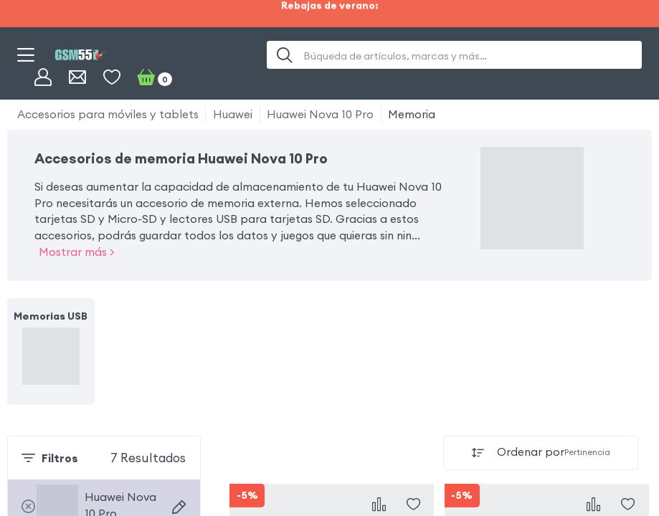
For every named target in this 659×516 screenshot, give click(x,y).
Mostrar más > (77, 251)
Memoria (411, 114)
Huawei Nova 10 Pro (320, 114)
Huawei (232, 114)
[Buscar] (285, 54)
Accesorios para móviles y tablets (108, 114)
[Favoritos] (111, 77)
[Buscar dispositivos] (179, 507)
